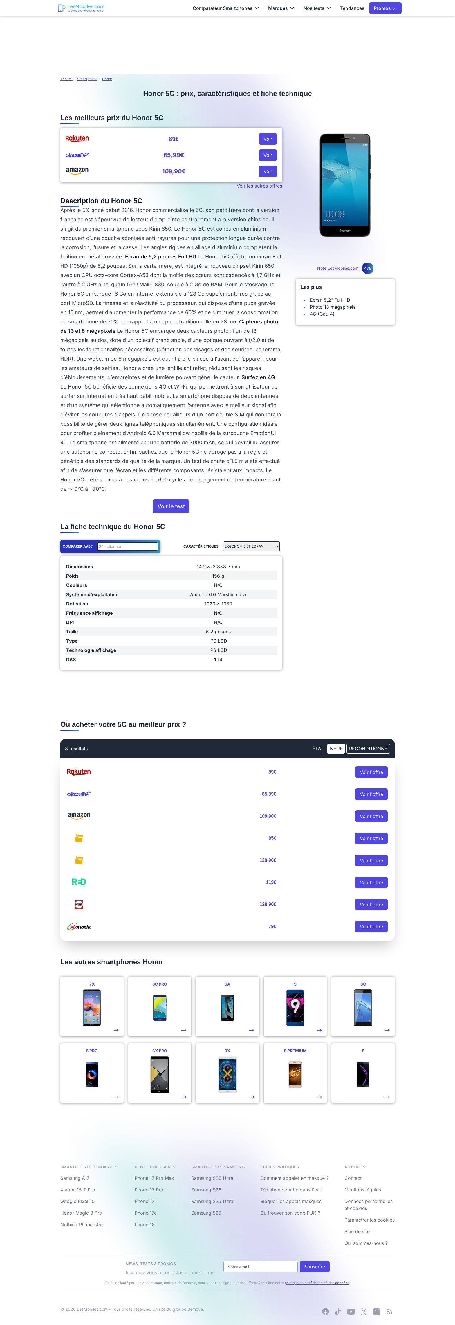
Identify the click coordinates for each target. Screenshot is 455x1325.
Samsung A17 (74, 1178)
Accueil (66, 79)
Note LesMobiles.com (345, 268)
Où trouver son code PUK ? (290, 1213)
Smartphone (87, 79)
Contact (353, 1178)
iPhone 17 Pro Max (153, 1178)
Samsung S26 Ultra (212, 1178)
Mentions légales (362, 1190)
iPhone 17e (145, 1213)
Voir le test (171, 506)
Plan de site (357, 1231)
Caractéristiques (201, 546)
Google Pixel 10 (77, 1201)
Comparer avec (78, 546)
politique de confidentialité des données (317, 1283)
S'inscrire (315, 1267)
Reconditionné (368, 749)
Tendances (352, 8)
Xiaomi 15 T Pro (77, 1190)
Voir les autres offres (259, 186)
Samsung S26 (206, 1190)
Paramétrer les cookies (369, 1220)
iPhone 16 (144, 1224)
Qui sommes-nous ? (366, 1243)
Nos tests (317, 8)
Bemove (195, 1309)
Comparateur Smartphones (226, 8)
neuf (336, 749)
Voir (267, 139)
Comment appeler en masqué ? (294, 1178)
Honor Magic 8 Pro (81, 1213)
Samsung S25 (206, 1213)
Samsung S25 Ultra (212, 1201)
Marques (281, 8)
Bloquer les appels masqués (291, 1201)
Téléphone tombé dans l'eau (291, 1190)
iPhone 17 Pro (148, 1190)
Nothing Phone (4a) (81, 1224)
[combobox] (126, 546)
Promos (385, 8)
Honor (107, 79)
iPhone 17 (143, 1201)
